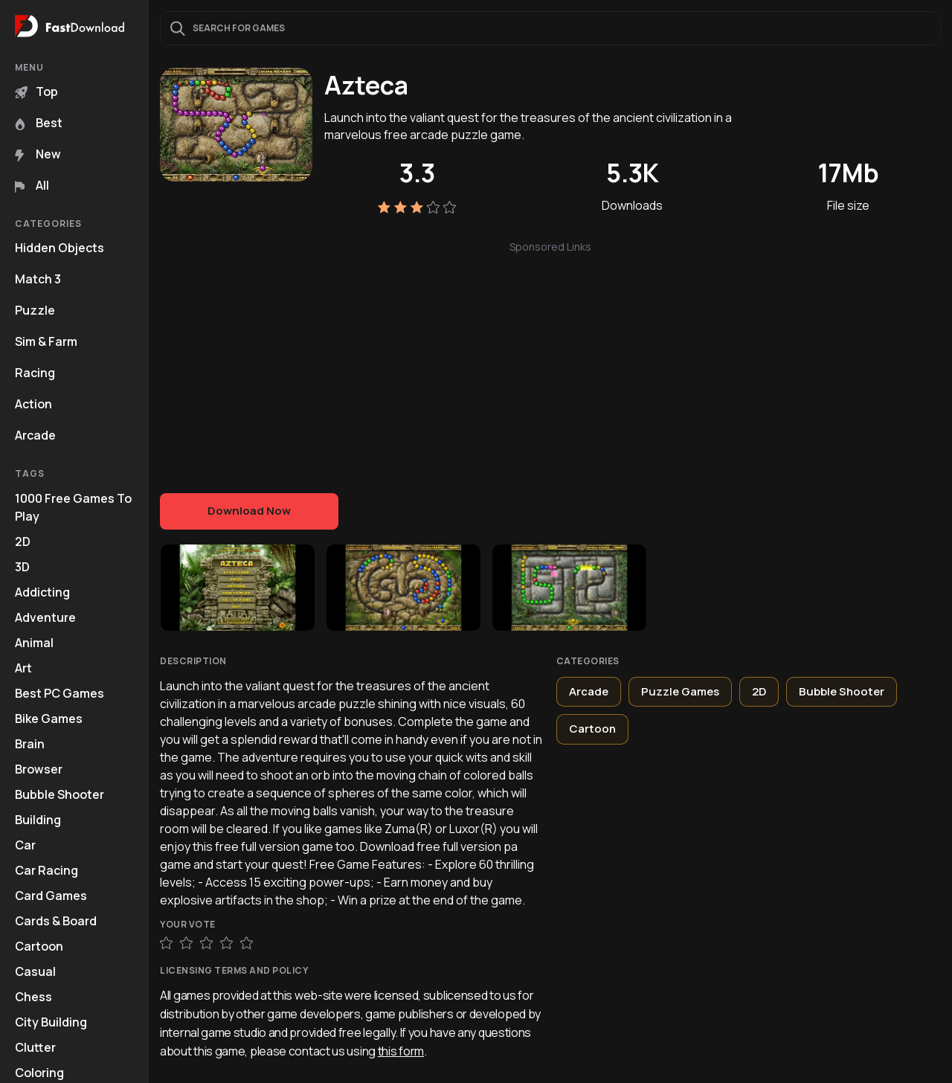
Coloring (39, 1072)
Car (25, 845)
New (38, 154)
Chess (33, 997)
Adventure (45, 617)
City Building (51, 1022)
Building (38, 820)
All (32, 185)
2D (22, 541)
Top (36, 91)
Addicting (42, 592)
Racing (35, 372)
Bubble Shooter (59, 794)
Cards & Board (56, 921)
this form (401, 1051)
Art (23, 668)
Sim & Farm (46, 341)
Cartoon (39, 946)
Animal (34, 642)
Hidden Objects (59, 248)
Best (38, 123)
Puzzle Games (680, 691)
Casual (35, 971)
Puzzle (35, 310)
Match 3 (38, 279)
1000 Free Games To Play (73, 507)
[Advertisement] (550, 359)
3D (22, 567)
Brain (30, 744)
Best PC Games (59, 693)
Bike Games (49, 718)
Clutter (35, 1047)
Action (33, 404)
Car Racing (46, 870)
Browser (38, 769)
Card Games (51, 895)
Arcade (35, 435)
